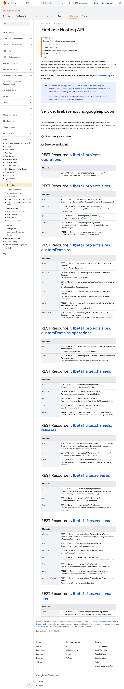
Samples (85, 16)
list (44, 222)
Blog (96, 3)
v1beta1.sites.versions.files (76, 596)
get (43, 173)
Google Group (100, 654)
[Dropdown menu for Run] (64, 16)
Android (39, 682)
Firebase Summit (72, 650)
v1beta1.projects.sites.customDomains (76, 247)
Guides (39, 646)
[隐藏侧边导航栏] (29, 684)
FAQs (97, 662)
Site (81, 202)
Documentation (12, 10)
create (45, 199)
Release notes (100, 658)
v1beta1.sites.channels (90, 371)
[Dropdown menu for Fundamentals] (30, 16)
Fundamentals (21, 16)
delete (45, 206)
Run (59, 16)
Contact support (101, 646)
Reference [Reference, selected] (73, 16)
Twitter (68, 654)
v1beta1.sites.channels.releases (76, 428)
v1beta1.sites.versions (90, 520)
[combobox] (52, 3)
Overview (7, 16)
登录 (119, 3)
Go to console (108, 3)
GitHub (39, 662)
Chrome (39, 686)
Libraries (39, 658)
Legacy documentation (104, 666)
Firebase (44, 23)
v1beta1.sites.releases (90, 475)
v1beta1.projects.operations (71, 157)
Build (47, 16)
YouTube (69, 658)
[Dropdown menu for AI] (40, 16)
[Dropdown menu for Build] (52, 16)
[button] (14, 38)
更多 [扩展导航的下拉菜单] (27, 3)
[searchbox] (16, 24)
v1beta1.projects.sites (90, 186)
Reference (62, 23)
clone (45, 534)
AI (36, 16)
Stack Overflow (101, 650)
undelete (46, 312)
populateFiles (49, 578)
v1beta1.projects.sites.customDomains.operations (76, 330)
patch (45, 232)
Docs (53, 23)
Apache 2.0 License (81, 624)
